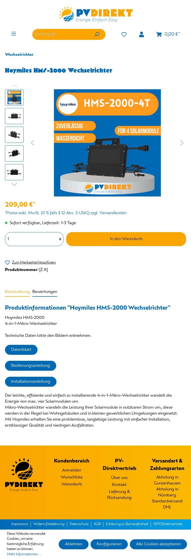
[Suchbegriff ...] (60, 34)
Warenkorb (71, 484)
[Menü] (13, 34)
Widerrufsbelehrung (48, 524)
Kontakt (119, 485)
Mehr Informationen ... (24, 554)
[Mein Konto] (141, 34)
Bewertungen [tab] (44, 292)
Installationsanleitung (30, 382)
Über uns (119, 478)
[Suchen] (96, 34)
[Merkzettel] (124, 34)
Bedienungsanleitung (30, 366)
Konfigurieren (109, 544)
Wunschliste (72, 477)
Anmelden (71, 470)
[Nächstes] (182, 143)
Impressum (19, 524)
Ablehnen (73, 544)
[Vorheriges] (32, 143)
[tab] (17, 292)
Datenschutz (79, 524)
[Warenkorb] (168, 34)
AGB (97, 524)
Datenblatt (21, 350)
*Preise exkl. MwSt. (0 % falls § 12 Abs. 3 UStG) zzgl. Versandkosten (66, 213)
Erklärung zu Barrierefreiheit (127, 524)
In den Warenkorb (126, 239)
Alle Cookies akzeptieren (158, 544)
